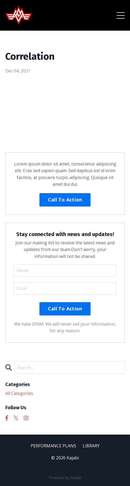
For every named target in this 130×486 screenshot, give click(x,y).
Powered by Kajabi (65, 477)
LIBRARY (91, 446)
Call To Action (65, 199)
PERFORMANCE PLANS (54, 446)
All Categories (19, 393)
